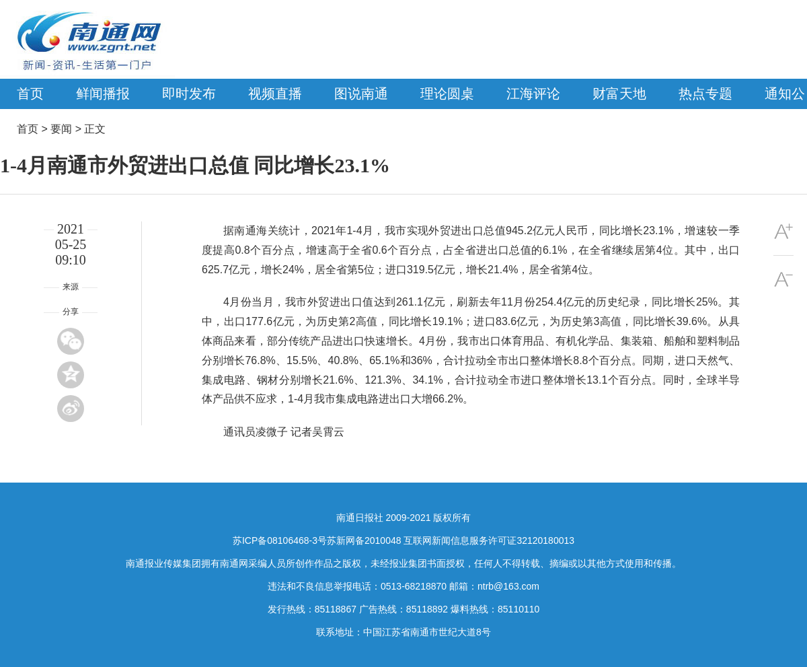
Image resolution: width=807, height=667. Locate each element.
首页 (30, 93)
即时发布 (189, 93)
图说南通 (361, 93)
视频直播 (275, 93)
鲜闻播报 (103, 93)
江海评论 (533, 93)
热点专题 (705, 93)
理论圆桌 (447, 93)
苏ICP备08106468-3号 (280, 540)
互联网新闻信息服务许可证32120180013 (489, 540)
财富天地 (619, 93)
